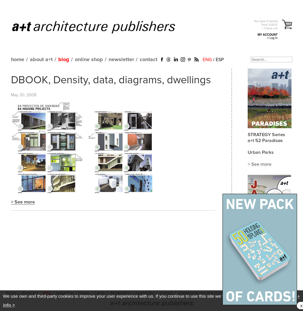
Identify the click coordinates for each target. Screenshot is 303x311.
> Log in (272, 38)
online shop (89, 59)
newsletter (121, 59)
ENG (207, 59)
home (17, 59)
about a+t (41, 59)
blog (63, 59)
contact (148, 59)
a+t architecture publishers (101, 27)
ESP (220, 59)
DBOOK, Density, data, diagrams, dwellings (111, 80)
